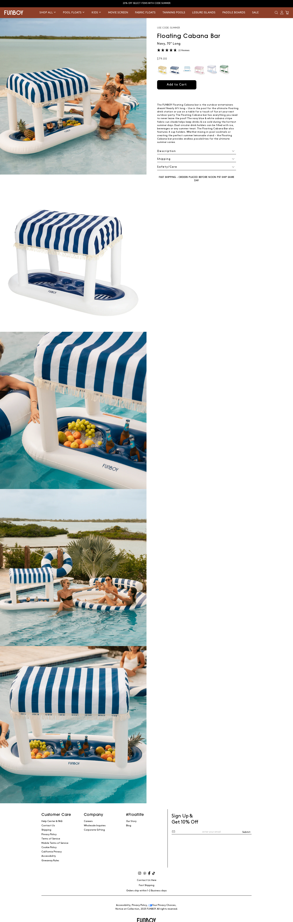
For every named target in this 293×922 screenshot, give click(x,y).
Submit (246, 832)
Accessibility (48, 856)
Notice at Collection (127, 909)
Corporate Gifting (94, 830)
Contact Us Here (146, 880)
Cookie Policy (49, 847)
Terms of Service (50, 839)
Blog (128, 826)
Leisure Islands (203, 12)
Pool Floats (74, 12)
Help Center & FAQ (51, 821)
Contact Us (48, 826)
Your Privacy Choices (162, 905)
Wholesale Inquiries (95, 826)
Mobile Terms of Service (54, 843)
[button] (276, 12)
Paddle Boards (233, 12)
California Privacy (51, 852)
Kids (96, 12)
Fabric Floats (145, 12)
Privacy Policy (49, 834)
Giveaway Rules (50, 860)
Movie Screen (118, 12)
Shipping (46, 830)
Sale (255, 12)
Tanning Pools (173, 12)
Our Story (131, 821)
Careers (88, 821)
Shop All (47, 12)
